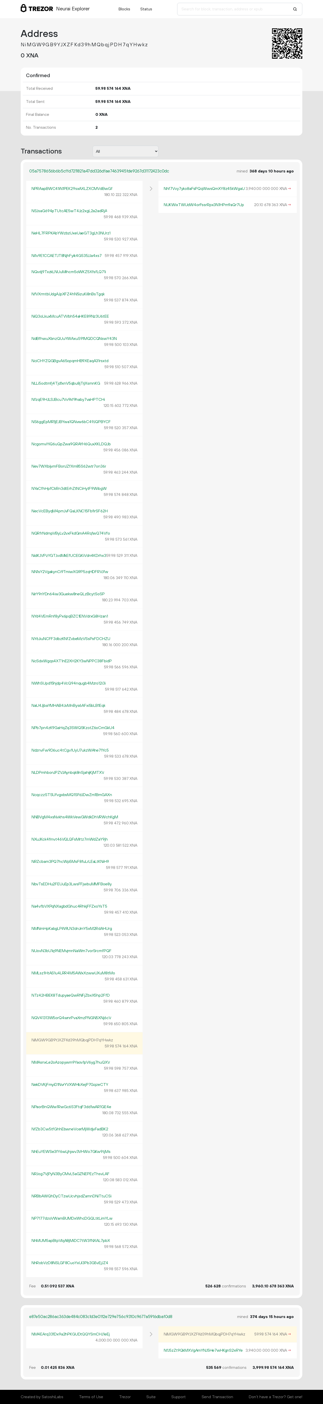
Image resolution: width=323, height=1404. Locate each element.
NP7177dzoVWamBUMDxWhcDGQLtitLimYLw (72, 1218)
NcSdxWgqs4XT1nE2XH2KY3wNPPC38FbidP (72, 661)
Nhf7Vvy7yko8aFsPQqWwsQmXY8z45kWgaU (204, 188)
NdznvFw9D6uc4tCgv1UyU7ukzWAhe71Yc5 (70, 750)
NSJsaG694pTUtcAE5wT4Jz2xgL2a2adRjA (69, 210)
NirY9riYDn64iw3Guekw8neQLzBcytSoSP (68, 594)
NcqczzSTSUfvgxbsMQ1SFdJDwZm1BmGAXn (72, 794)
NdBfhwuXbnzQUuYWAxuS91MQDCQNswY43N (74, 338)
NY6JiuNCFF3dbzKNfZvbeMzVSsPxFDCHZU (71, 638)
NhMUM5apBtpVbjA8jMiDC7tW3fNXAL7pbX (71, 1240)
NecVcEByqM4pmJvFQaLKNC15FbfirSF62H (70, 511)
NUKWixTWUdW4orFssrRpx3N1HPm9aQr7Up (204, 204)
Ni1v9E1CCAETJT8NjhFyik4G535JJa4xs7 (67, 255)
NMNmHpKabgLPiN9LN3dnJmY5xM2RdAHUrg (72, 928)
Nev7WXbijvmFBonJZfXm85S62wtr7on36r (69, 466)
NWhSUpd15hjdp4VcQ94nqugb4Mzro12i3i (69, 683)
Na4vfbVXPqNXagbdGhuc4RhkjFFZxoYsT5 (69, 906)
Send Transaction (217, 1396)
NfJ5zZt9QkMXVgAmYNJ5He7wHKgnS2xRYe (203, 1350)
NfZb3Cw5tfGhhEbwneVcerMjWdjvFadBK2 (70, 1129)
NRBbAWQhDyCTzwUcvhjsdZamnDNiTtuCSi (72, 1196)
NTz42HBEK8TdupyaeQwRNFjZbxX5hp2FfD (71, 995)
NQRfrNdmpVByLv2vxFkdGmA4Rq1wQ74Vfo (71, 533)
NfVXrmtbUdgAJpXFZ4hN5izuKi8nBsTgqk (68, 294)
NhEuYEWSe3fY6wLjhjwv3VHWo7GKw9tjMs (71, 1151)
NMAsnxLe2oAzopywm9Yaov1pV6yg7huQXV (71, 1062)
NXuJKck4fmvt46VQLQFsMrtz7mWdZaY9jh (70, 839)
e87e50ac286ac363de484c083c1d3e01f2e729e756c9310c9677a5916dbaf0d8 (100, 1317)
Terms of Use (91, 1396)
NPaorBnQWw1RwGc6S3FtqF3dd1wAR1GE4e (71, 1106)
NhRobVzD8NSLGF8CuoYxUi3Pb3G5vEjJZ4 (70, 1262)
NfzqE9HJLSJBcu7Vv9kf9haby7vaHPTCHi (68, 399)
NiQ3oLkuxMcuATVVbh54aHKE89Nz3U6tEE (70, 316)
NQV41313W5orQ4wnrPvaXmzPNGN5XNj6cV (71, 1017)
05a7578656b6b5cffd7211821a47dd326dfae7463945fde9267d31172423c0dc (99, 171)
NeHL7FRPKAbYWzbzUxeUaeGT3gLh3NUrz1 (71, 233)
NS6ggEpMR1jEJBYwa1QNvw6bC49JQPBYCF (71, 421)
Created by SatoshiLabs (42, 1396)
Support (178, 1396)
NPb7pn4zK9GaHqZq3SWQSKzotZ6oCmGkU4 (73, 727)
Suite (151, 1396)
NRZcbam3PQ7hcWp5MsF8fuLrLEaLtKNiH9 (70, 861)
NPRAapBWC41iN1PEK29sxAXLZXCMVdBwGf (72, 188)
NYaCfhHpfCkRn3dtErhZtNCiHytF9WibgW (69, 488)
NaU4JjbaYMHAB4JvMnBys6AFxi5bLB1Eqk (68, 705)
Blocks (124, 9)
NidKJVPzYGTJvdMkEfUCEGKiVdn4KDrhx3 (69, 555)
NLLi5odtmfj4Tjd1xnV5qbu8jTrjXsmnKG (66, 383)
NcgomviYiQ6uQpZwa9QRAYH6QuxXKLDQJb (71, 444)
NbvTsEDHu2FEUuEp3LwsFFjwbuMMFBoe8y (72, 884)
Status (146, 9)
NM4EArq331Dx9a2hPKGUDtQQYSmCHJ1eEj (71, 1334)
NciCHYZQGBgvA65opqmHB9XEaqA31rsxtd (70, 360)
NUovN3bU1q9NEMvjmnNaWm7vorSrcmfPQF (72, 950)
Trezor (125, 1396)
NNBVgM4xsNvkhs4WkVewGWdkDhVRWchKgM (75, 817)
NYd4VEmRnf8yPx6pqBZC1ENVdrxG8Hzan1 (70, 616)
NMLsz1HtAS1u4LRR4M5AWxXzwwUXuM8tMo (73, 973)
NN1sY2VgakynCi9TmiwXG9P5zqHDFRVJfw (70, 571)
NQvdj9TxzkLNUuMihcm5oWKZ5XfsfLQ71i (69, 271)
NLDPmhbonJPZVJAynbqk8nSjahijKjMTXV (68, 772)
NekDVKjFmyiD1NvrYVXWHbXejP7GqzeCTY (70, 1084)
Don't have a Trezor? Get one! (275, 1396)
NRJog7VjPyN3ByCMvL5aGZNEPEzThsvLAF (71, 1173)
